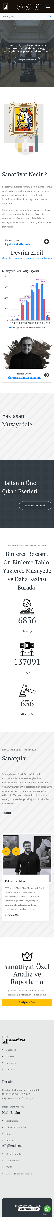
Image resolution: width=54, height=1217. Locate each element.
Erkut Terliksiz (16, 881)
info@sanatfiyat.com (13, 1106)
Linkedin (10, 1069)
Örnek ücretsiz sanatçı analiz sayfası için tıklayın (27, 258)
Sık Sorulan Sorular (16, 1127)
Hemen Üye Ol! (12, 240)
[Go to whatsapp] (47, 1208)
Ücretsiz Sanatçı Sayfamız (24, 378)
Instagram (11, 1063)
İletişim (10, 1140)
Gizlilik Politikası (14, 1154)
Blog (8, 1134)
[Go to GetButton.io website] (47, 1214)
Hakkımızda (12, 1120)
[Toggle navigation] (47, 6)
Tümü (6, 812)
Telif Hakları (12, 1160)
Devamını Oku (12, 914)
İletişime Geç (27, 1002)
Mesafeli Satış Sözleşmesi (19, 1173)
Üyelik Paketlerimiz (17, 244)
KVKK (9, 1167)
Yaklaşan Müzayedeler (27, 59)
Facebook (11, 1049)
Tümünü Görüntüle (35, 505)
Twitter (10, 1056)
